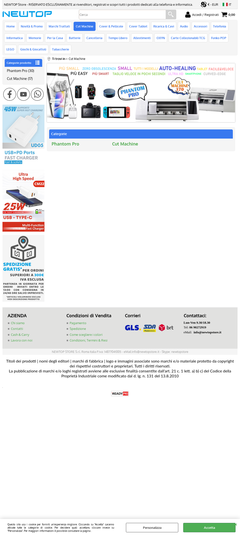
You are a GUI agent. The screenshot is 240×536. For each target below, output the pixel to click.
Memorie (35, 38)
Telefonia (219, 26)
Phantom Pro (65, 143)
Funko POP (218, 38)
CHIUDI (236, 523)
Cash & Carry (20, 335)
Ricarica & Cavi (163, 26)
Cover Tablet (138, 26)
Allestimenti (142, 38)
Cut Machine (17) (20, 78)
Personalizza (152, 528)
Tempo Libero (117, 38)
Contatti (17, 329)
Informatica (14, 38)
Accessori (200, 26)
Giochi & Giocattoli (33, 49)
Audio (184, 26)
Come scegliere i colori (86, 335)
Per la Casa (55, 38)
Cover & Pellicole (111, 26)
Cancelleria (94, 38)
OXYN (161, 38)
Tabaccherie (60, 49)
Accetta (209, 528)
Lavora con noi (21, 340)
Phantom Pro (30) (20, 70)
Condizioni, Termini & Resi (88, 340)
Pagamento (78, 323)
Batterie (74, 38)
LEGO (10, 49)
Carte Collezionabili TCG (188, 38)
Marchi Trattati (59, 26)
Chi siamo (18, 323)
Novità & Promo (32, 26)
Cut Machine (84, 26)
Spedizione (78, 329)
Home (10, 26)
